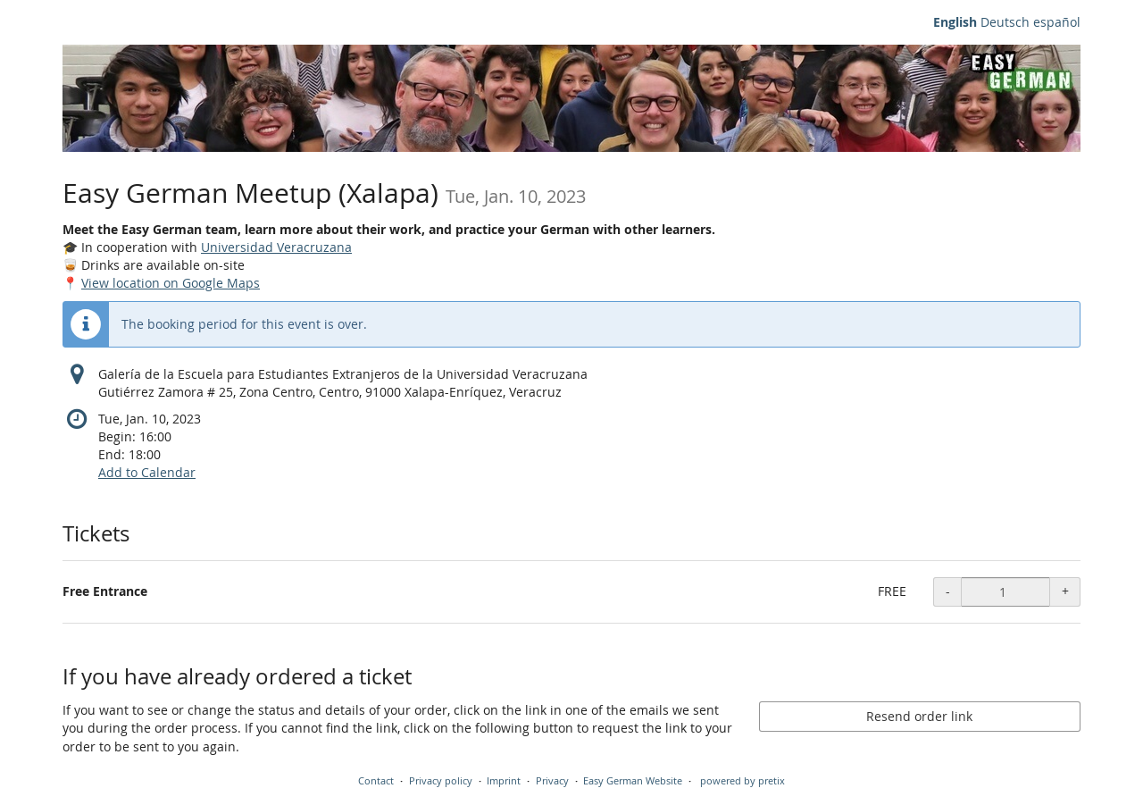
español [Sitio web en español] (1056, 21)
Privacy (552, 780)
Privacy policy (440, 780)
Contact (376, 780)
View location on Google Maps (170, 282)
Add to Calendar (147, 472)
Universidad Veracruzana (276, 247)
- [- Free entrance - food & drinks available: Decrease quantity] (948, 591)
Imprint (504, 780)
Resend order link (919, 716)
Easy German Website (632, 780)
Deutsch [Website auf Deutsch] (1005, 21)
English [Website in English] (955, 21)
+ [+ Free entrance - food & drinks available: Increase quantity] (1065, 591)
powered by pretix (742, 780)
